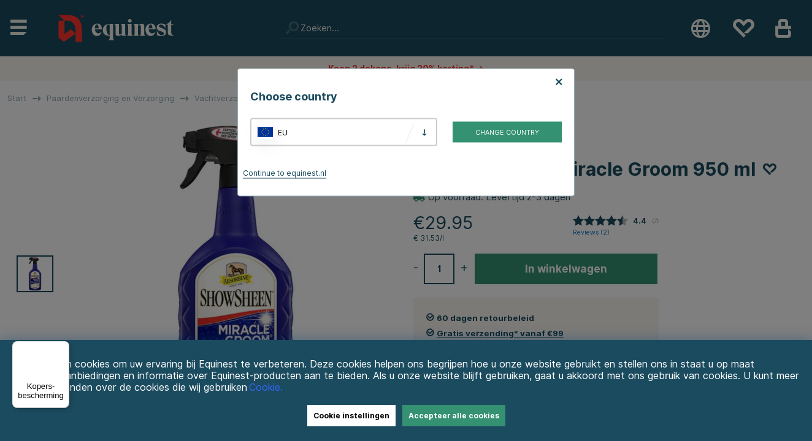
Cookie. (266, 387)
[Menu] (62, 348)
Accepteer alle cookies (453, 415)
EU (283, 132)
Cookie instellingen (351, 415)
